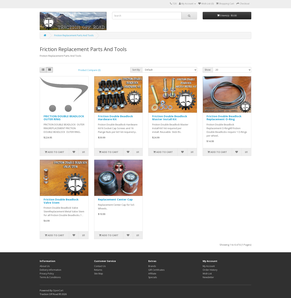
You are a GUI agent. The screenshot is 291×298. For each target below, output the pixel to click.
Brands (152, 266)
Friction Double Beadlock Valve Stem (61, 200)
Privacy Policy (47, 273)
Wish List (207, 273)
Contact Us (100, 266)
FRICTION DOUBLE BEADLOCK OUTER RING (64, 117)
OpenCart (58, 290)
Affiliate (152, 273)
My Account (209, 266)
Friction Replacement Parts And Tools (74, 35)
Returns (98, 269)
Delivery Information (50, 269)
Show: (208, 69)
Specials (152, 277)
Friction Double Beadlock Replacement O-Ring (224, 117)
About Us (45, 266)
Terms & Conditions (50, 277)
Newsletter (208, 277)
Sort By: (136, 69)
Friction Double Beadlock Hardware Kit (115, 117)
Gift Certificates (156, 269)
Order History (210, 269)
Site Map (98, 273)
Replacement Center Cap (115, 199)
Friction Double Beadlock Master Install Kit (169, 117)
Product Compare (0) (89, 70)
